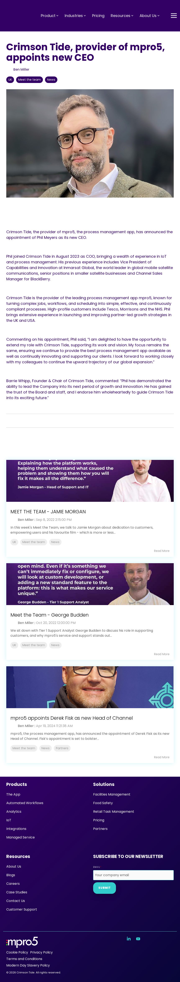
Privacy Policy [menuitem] (41, 952)
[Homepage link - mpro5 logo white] (22, 945)
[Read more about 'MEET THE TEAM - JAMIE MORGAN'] (90, 481)
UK (10, 80)
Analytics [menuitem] (13, 811)
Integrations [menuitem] (16, 828)
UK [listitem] (14, 542)
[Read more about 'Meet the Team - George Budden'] (90, 584)
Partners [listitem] (62, 748)
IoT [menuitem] (8, 820)
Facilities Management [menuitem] (111, 794)
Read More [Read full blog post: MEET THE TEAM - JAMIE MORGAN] (162, 550)
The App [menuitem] (13, 794)
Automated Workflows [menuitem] (24, 803)
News (51, 80)
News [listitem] (55, 542)
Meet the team (29, 80)
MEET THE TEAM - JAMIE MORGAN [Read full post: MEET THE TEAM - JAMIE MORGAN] (48, 511)
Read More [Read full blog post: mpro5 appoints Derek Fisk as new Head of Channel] (162, 757)
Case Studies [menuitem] (16, 892)
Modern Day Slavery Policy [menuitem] (28, 965)
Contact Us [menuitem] (15, 900)
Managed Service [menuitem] (20, 837)
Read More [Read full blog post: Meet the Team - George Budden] (162, 654)
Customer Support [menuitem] (21, 909)
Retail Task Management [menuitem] (113, 811)
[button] (174, 7)
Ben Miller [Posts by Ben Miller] (26, 519)
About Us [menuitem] (13, 866)
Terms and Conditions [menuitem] (24, 958)
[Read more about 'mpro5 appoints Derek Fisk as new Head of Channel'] (90, 687)
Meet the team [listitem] (33, 542)
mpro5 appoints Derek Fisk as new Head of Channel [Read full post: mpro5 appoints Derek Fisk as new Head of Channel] (71, 718)
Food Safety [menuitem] (103, 803)
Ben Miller (21, 69)
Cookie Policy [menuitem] (17, 952)
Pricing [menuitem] (98, 820)
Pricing (98, 7)
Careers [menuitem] (13, 883)
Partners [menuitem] (100, 828)
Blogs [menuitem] (10, 875)
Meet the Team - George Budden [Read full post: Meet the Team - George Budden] (49, 615)
